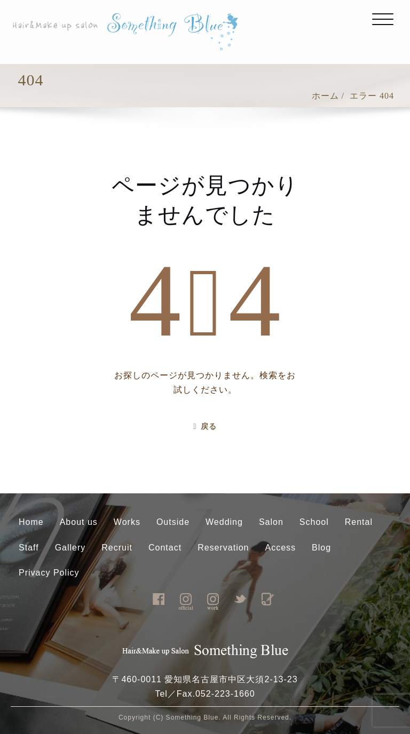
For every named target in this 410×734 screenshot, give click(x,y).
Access (280, 547)
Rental (359, 521)
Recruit (116, 547)
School (314, 521)
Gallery (70, 547)
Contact (165, 547)
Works (127, 521)
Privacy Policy (49, 572)
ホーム (325, 95)
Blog (321, 547)
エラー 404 (372, 95)
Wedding (224, 521)
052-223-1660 (225, 693)
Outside (173, 521)
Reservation (223, 547)
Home (31, 521)
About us (79, 521)
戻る (204, 426)
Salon (271, 521)
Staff (29, 547)
